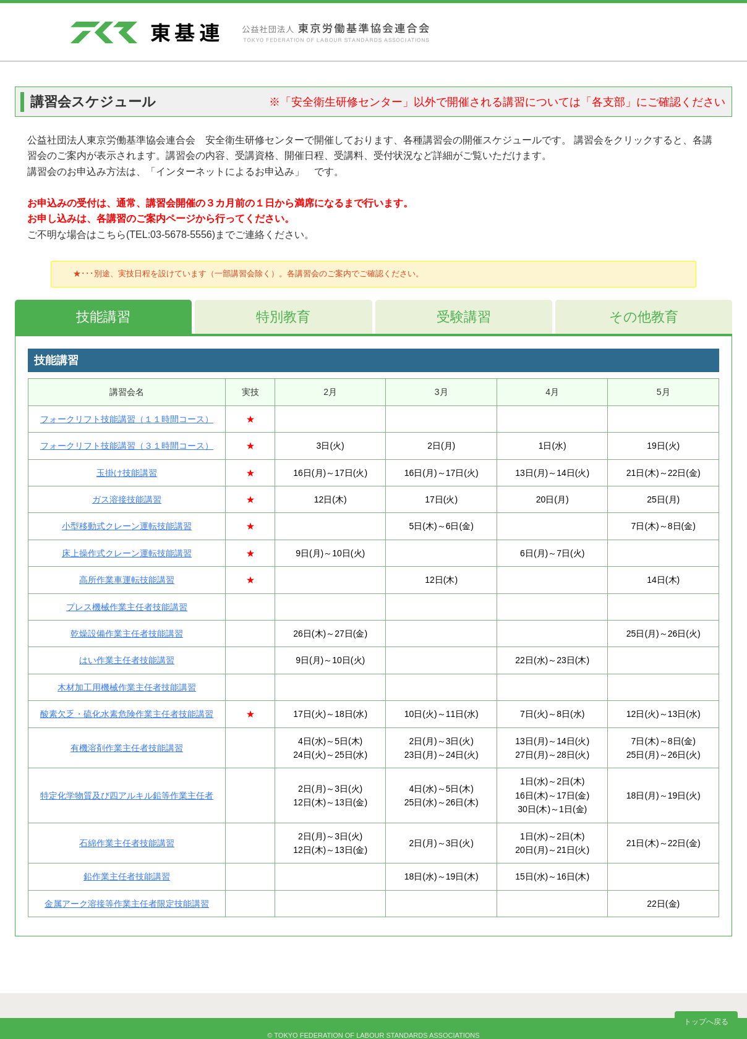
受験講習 (464, 316)
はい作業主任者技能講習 (126, 660)
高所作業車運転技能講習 (126, 580)
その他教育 (643, 316)
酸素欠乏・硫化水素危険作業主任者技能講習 (126, 714)
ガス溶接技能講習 (126, 499)
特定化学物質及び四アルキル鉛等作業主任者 (126, 795)
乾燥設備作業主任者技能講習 (126, 633)
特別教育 (283, 316)
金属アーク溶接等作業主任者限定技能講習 (127, 904)
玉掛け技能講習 (126, 473)
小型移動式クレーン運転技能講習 (127, 526)
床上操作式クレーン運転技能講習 (127, 553)
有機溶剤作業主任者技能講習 (126, 748)
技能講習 (103, 316)
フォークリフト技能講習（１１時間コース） (126, 419)
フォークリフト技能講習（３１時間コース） (126, 446)
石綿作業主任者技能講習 (126, 843)
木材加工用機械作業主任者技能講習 (127, 687)
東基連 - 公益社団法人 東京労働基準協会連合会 (249, 32)
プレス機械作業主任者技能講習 (126, 607)
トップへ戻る (706, 1021)
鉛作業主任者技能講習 (126, 876)
